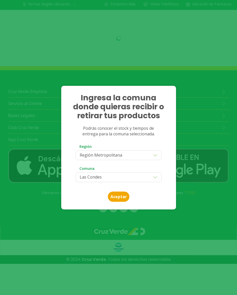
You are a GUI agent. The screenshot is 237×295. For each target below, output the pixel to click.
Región (85, 146)
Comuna (87, 168)
